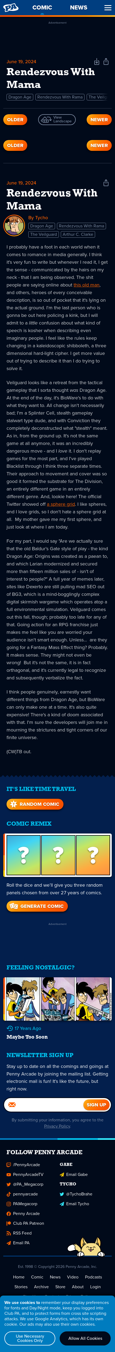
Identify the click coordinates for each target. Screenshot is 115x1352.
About (78, 1284)
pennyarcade (22, 1191)
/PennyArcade (23, 1162)
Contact (51, 1294)
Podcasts (93, 1274)
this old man (86, 281)
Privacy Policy (57, 1124)
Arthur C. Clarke (78, 231)
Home (19, 1274)
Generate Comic (36, 903)
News (55, 1274)
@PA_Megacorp (25, 1182)
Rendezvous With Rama (60, 97)
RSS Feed (19, 1230)
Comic (37, 1274)
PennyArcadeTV (25, 1172)
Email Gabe (74, 1172)
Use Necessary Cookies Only (30, 1338)
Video (72, 1274)
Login (95, 1284)
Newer (99, 120)
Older (15, 120)
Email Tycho (74, 1201)
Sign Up (30, 1294)
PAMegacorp (22, 1201)
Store (60, 1284)
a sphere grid (61, 500)
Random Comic (34, 801)
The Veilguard (43, 231)
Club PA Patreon (25, 1221)
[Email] (43, 1102)
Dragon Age (19, 97)
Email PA (18, 1240)
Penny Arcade (23, 1211)
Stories (21, 1284)
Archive (41, 1284)
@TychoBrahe (76, 1191)
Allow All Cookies (85, 1338)
